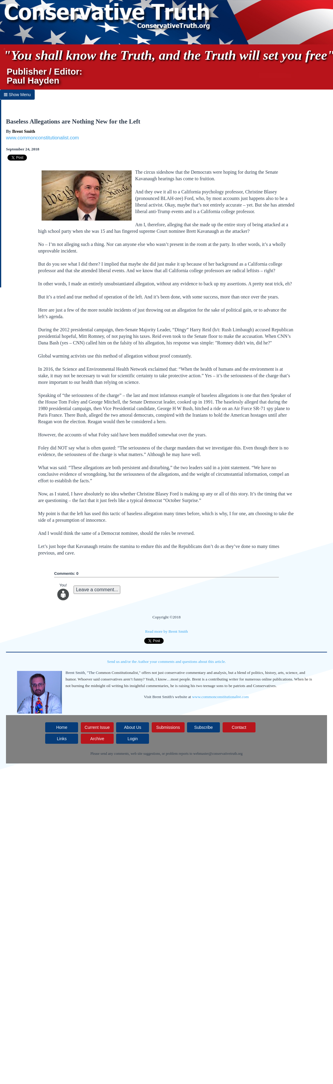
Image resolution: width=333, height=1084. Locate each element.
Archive (97, 738)
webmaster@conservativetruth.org (218, 754)
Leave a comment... (97, 589)
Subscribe (203, 727)
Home (61, 727)
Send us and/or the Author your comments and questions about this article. (166, 661)
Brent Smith (23, 131)
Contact (239, 727)
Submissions (168, 727)
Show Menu (17, 94)
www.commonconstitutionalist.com (42, 137)
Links (62, 738)
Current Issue (97, 727)
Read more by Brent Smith (166, 631)
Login (132, 738)
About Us (133, 727)
